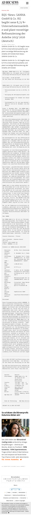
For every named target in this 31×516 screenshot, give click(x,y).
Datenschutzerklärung (19, 495)
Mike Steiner (9, 500)
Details (27, 511)
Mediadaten (22, 492)
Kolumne (4, 10)
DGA (8, 10)
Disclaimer (23, 498)
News (8, 492)
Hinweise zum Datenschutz (10, 498)
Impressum (7, 495)
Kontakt (14, 492)
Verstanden (4, 513)
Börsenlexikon (15, 477)
